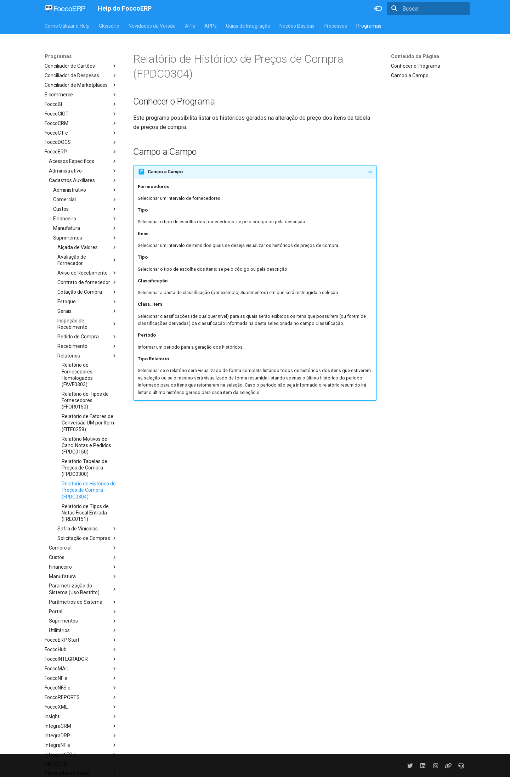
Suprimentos (85, 238)
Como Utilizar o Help (67, 26)
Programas (368, 26)
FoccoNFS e (81, 688)
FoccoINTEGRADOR (81, 659)
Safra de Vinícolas (87, 528)
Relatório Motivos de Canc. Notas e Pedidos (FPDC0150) (86, 445)
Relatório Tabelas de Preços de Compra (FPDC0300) (84, 467)
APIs (190, 26)
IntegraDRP (81, 735)
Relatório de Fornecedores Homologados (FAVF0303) (77, 374)
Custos (85, 209)
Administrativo (83, 171)
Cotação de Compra (87, 292)
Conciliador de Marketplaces (81, 85)
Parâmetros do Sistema (83, 602)
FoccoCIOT (81, 114)
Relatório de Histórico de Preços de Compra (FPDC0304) (89, 490)
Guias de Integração (248, 26)
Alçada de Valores (87, 247)
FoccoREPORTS (81, 697)
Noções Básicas (296, 26)
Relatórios (87, 356)
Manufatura (85, 228)
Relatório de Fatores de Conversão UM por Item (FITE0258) (88, 422)
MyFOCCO (81, 764)
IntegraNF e (81, 745)
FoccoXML (81, 707)
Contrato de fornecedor (87, 282)
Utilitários (83, 630)
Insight (81, 716)
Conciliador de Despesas (81, 75)
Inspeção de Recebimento (87, 324)
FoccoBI (81, 104)
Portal (83, 611)
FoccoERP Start (81, 640)
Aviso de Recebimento (87, 273)
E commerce (81, 94)
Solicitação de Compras (87, 538)
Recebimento (87, 346)
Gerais (87, 311)
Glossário (109, 26)
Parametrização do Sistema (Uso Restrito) (83, 589)
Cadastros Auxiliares (83, 180)
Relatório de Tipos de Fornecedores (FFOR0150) (85, 400)
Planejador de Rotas (81, 774)
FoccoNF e (81, 678)
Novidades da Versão (152, 26)
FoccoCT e (81, 133)
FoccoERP (81, 151)
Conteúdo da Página (415, 56)
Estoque (87, 301)
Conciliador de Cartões (81, 66)
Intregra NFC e (81, 754)
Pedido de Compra (87, 336)
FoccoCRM (81, 123)
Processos (335, 26)
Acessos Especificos (83, 161)
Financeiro (85, 218)
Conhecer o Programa (415, 66)
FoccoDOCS (81, 142)
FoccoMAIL (81, 668)
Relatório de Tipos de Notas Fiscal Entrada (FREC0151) (85, 512)
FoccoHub (81, 649)
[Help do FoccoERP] (65, 8)
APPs (210, 26)
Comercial (85, 199)
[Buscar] (428, 8)
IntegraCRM (81, 726)
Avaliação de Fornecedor (87, 260)
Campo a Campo (410, 75)
